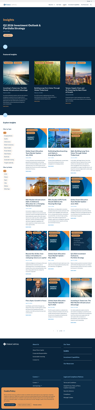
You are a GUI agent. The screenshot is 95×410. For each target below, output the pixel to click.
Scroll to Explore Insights (5, 115)
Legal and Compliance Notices (73, 377)
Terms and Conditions (70, 382)
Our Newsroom (85, 4)
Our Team (58, 4)
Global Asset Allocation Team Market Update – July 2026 (34, 153)
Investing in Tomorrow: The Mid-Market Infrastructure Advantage (81, 303)
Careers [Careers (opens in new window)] (35, 377)
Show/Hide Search (91, 5)
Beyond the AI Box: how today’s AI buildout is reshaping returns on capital (36, 256)
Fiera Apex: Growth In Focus (36, 301)
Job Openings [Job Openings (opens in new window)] (37, 386)
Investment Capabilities (73, 4)
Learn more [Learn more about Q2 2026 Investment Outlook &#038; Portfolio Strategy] (9, 35)
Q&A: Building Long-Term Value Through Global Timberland (80, 153)
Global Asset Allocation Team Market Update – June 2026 (79, 202)
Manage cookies (37, 404)
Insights (65, 4)
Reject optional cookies (24, 404)
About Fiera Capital (38, 350)
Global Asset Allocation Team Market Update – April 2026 (56, 303)
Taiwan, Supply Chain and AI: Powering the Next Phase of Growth (76, 90)
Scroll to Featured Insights (5, 47)
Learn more (6, 106)
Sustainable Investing (39, 356)
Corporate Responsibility (40, 353)
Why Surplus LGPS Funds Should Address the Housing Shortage (57, 202)
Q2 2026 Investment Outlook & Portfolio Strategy (78, 256)
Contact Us (36, 360)
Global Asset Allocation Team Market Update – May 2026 (56, 256)
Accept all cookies (10, 404)
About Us (36, 344)
